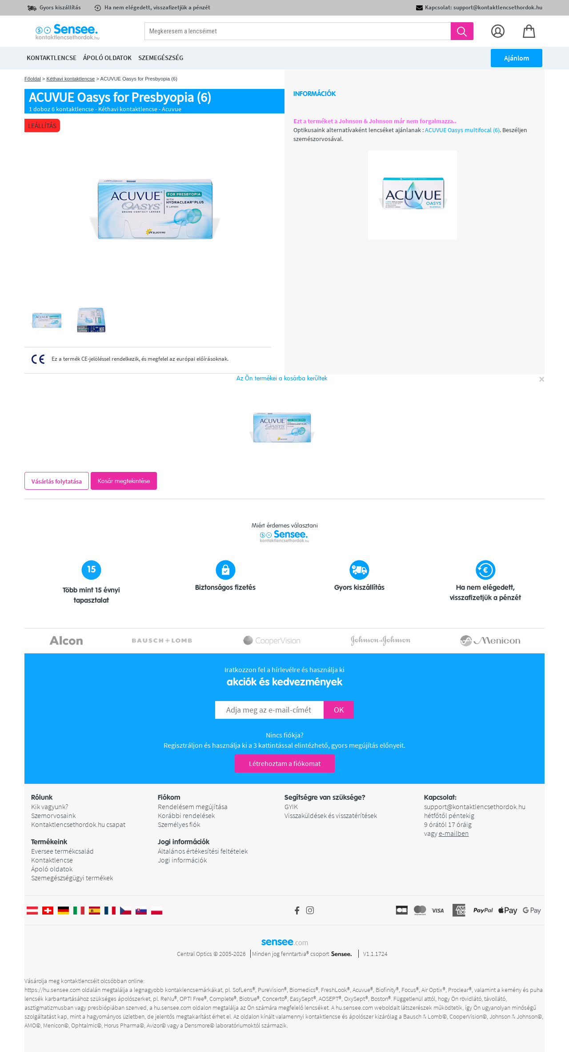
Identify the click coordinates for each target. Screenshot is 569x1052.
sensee (284, 941)
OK (339, 710)
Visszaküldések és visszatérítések (330, 815)
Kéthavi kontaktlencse (70, 78)
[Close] (542, 378)
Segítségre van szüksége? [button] (324, 797)
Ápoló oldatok (51, 868)
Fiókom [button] (169, 797)
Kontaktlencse (52, 859)
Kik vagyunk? (49, 806)
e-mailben (454, 833)
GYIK (291, 806)
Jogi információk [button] (183, 842)
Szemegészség (160, 57)
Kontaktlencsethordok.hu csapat (78, 824)
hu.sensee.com (172, 1008)
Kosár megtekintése (124, 481)
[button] (94, 797)
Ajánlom (516, 57)
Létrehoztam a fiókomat (285, 763)
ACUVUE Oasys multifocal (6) (462, 130)
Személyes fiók (179, 824)
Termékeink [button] (49, 842)
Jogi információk (182, 859)
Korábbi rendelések (186, 815)
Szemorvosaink (53, 815)
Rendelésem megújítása (193, 806)
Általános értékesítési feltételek (203, 850)
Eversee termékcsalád (62, 850)
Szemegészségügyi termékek (72, 877)
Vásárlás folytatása (57, 481)
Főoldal (32, 78)
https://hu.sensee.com (52, 990)
